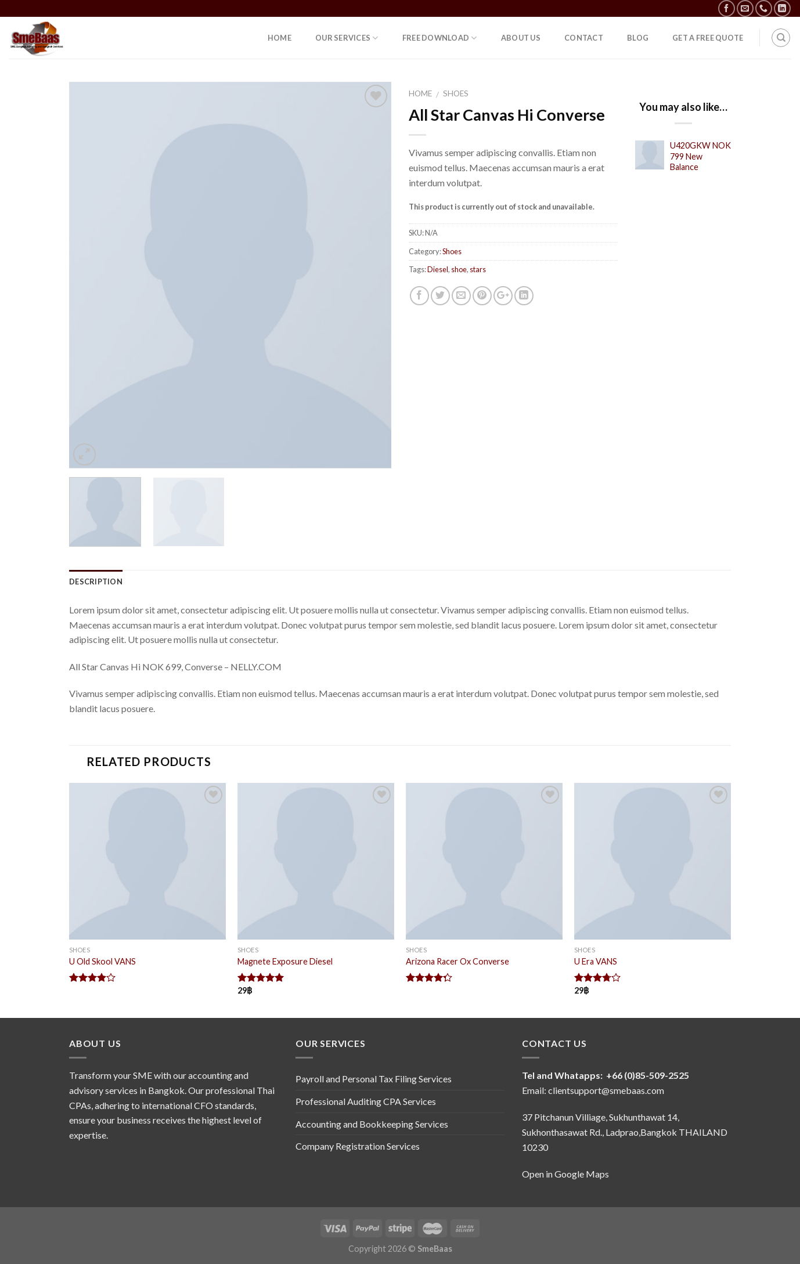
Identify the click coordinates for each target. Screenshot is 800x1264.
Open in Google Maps (565, 1173)
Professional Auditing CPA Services (366, 1101)
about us (520, 37)
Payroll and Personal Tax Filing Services (374, 1078)
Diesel (437, 269)
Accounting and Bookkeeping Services (372, 1123)
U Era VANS (595, 961)
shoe (459, 269)
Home (420, 93)
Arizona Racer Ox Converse (457, 961)
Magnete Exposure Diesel (285, 961)
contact (583, 37)
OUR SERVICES (347, 38)
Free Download (439, 38)
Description (95, 581)
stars (478, 269)
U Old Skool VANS (102, 961)
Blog (637, 37)
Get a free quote (707, 37)
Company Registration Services (358, 1145)
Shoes (456, 93)
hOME (279, 37)
